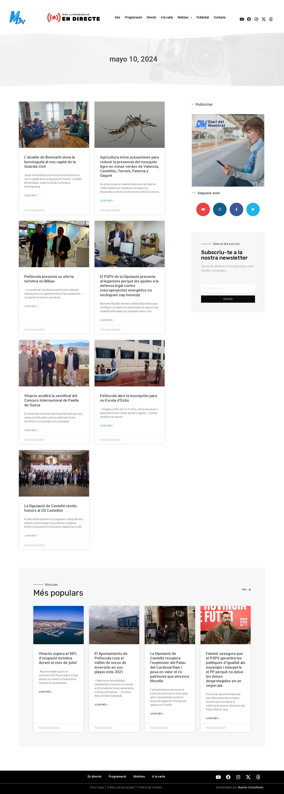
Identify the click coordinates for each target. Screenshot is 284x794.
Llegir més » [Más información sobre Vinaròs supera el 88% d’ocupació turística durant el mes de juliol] (45, 692)
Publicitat (203, 17)
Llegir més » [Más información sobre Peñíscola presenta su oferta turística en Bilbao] (31, 306)
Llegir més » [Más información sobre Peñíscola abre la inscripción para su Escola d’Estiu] (107, 425)
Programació (133, 17)
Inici (117, 17)
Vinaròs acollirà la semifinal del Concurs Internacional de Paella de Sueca (51, 400)
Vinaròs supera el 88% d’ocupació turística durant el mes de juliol (58, 658)
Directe (151, 17)
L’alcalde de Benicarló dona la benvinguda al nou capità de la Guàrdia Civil (50, 161)
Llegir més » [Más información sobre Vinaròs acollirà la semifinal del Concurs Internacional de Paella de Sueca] (31, 430)
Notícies (185, 17)
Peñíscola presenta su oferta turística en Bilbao (49, 278)
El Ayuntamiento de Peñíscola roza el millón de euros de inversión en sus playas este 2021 (111, 662)
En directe (94, 776)
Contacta (219, 17)
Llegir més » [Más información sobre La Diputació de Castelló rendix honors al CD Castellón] (31, 535)
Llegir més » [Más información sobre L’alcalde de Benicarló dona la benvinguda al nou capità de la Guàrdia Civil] (31, 195)
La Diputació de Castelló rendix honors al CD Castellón (50, 508)
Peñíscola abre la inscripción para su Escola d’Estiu (128, 398)
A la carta (167, 17)
